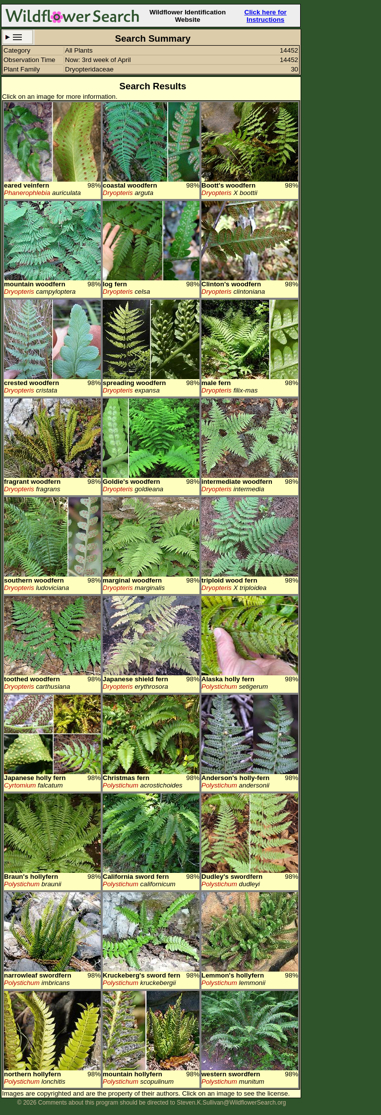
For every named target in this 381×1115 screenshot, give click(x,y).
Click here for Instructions (266, 15)
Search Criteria (17, 37)
